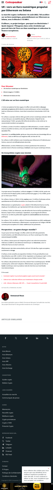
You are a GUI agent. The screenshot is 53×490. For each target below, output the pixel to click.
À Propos (5, 469)
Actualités (5, 288)
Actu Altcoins (6, 365)
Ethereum (5, 136)
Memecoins (6, 409)
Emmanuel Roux (11, 36)
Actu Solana (6, 358)
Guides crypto (7, 380)
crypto (23, 205)
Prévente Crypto (7, 426)
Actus (4, 347)
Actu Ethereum (7, 355)
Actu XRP (5, 361)
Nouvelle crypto (7, 413)
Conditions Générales (9, 476)
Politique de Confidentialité (11, 473)
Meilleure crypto (8, 416)
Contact (4, 466)
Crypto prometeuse (9, 419)
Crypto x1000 (7, 423)
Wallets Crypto (7, 383)
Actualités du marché (9, 394)
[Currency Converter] (49, 2)
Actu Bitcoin (6, 351)
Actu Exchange (7, 368)
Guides (4, 405)
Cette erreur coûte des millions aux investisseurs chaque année (23, 279)
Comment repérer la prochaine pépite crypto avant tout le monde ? (24, 276)
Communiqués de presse (10, 398)
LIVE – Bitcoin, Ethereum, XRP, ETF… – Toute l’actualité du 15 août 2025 (25, 283)
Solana (18, 288)
